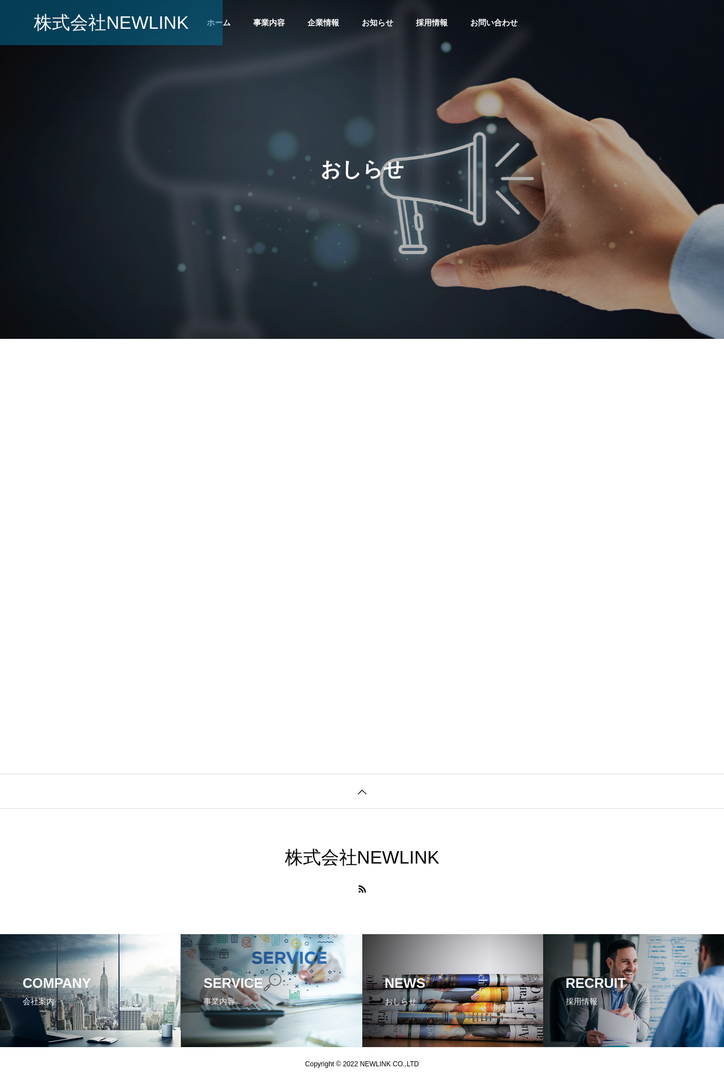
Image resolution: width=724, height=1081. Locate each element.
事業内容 (269, 22)
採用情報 (432, 22)
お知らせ (377, 22)
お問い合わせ (494, 22)
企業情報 (323, 22)
